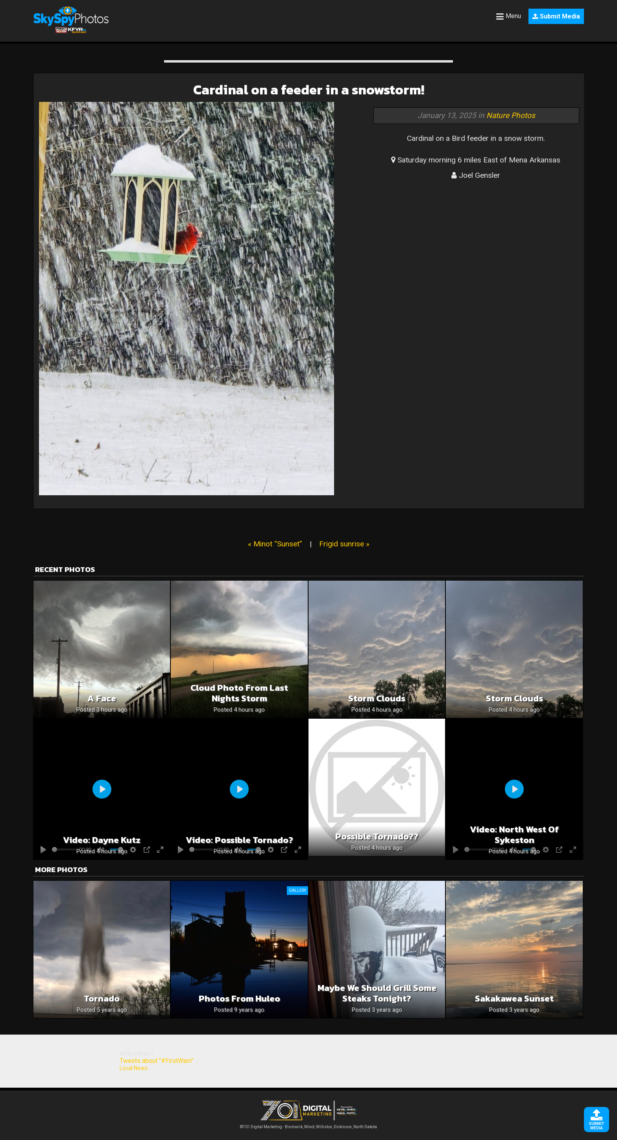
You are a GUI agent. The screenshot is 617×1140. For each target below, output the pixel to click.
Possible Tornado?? (376, 836)
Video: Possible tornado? (239, 840)
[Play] (101, 789)
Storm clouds (376, 698)
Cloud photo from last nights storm (239, 693)
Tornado (102, 998)
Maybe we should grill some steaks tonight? (377, 993)
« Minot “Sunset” (275, 543)
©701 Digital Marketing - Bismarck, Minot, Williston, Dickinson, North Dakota (308, 1125)
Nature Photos (510, 115)
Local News (134, 1068)
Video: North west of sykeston (514, 834)
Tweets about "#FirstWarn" (156, 1060)
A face (101, 698)
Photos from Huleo (239, 998)
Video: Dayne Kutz (101, 840)
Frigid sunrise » (344, 543)
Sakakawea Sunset (514, 998)
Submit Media (556, 16)
